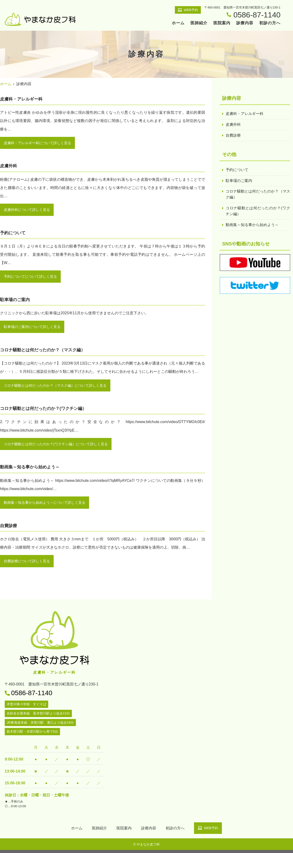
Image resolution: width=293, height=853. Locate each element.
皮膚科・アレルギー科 (244, 114)
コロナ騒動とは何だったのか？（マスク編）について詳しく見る (58, 387)
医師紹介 (198, 23)
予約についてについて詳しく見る (32, 278)
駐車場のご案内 (239, 181)
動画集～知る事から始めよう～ (252, 226)
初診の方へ (269, 23)
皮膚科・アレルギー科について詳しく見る (40, 143)
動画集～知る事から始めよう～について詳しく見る (47, 505)
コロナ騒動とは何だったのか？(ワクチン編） (258, 212)
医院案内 (221, 23)
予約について (237, 170)
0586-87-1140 (31, 696)
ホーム (178, 23)
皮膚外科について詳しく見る (28, 210)
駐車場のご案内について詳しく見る (34, 328)
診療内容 (244, 23)
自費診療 (233, 136)
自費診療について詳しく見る (28, 564)
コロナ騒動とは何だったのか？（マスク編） (258, 195)
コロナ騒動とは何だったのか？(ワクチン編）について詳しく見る (59, 446)
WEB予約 (188, 10)
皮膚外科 (233, 125)
